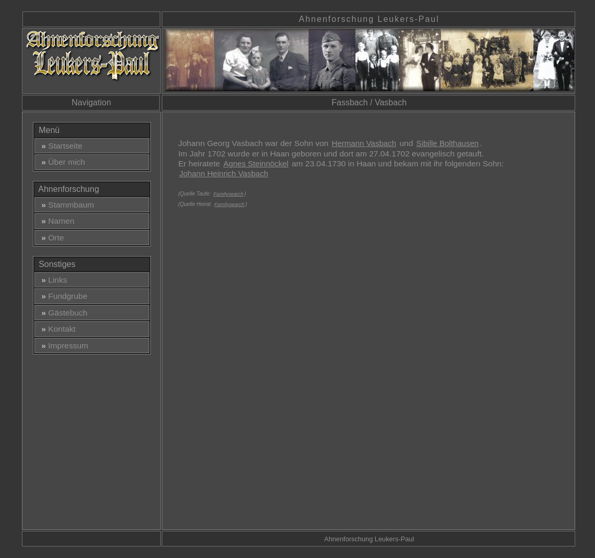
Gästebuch (62, 312)
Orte (50, 237)
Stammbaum (65, 204)
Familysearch (228, 194)
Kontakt (56, 328)
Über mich (61, 161)
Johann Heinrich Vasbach (223, 173)
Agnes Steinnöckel (256, 163)
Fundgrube (62, 296)
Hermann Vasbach (364, 143)
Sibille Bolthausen (447, 143)
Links (52, 279)
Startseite (59, 145)
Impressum (62, 345)
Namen (56, 220)
